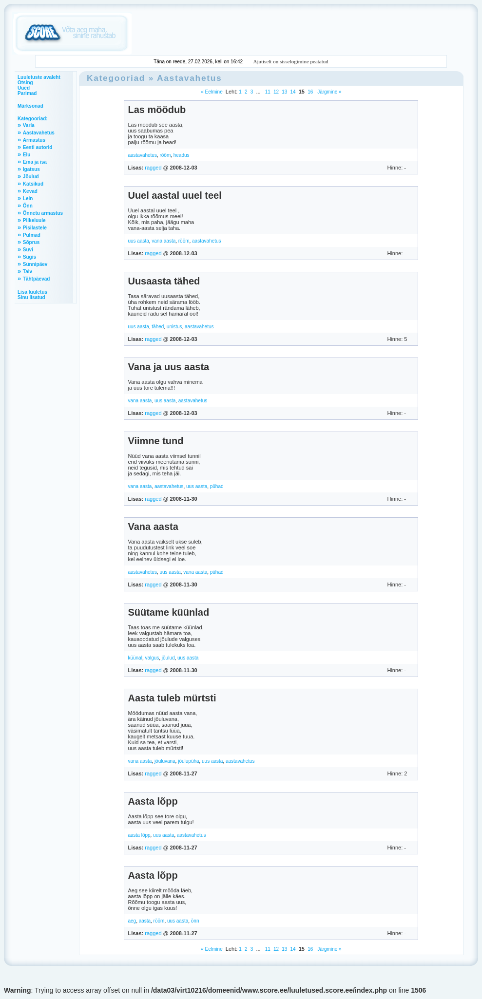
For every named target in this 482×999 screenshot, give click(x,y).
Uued (24, 88)
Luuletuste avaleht (39, 77)
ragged (153, 167)
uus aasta (138, 241)
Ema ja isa (35, 162)
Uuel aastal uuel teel (174, 195)
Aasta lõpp (152, 801)
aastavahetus (142, 155)
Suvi (28, 249)
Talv (27, 271)
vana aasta (163, 241)
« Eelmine (211, 91)
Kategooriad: (33, 118)
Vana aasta (153, 526)
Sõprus (31, 242)
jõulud (168, 657)
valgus (152, 657)
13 (284, 91)
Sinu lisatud (31, 297)
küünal (135, 657)
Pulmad (31, 235)
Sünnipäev (35, 264)
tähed (158, 326)
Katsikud (33, 184)
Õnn (28, 205)
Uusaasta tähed (164, 281)
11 (267, 91)
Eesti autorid (38, 147)
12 (276, 91)
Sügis (29, 257)
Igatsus (31, 169)
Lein (28, 198)
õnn (195, 921)
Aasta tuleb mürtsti (172, 698)
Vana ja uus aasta (168, 366)
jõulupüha (188, 761)
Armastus (34, 140)
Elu (27, 154)
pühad (217, 486)
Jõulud (31, 176)
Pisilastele (35, 227)
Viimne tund (155, 440)
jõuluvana (164, 761)
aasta (145, 921)
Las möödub (157, 109)
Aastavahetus (39, 132)
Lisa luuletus (32, 292)
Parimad (27, 93)
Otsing (25, 82)
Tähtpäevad (36, 279)
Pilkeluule (34, 220)
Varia (29, 125)
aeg (132, 921)
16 (310, 91)
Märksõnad (30, 106)
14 (293, 91)
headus (182, 155)
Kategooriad (116, 78)
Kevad (30, 191)
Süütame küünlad (168, 612)
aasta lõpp (139, 835)
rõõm (165, 155)
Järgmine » (328, 91)
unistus (174, 326)
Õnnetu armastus (43, 213)
